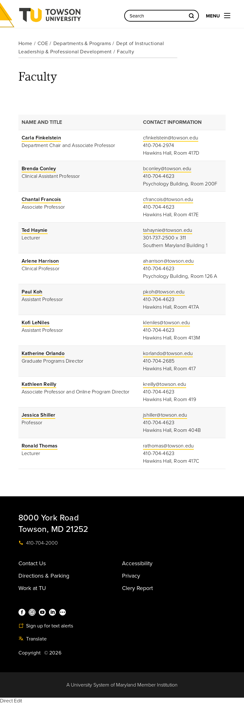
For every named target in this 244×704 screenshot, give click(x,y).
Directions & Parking (43, 575)
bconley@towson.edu (167, 168)
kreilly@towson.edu (164, 384)
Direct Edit (11, 701)
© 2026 (52, 653)
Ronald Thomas (40, 446)
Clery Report (137, 588)
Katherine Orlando (43, 353)
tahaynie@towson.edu (167, 230)
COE (42, 43)
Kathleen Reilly (39, 384)
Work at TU (32, 588)
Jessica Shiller (38, 415)
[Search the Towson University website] (161, 16)
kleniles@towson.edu (166, 322)
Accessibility (137, 563)
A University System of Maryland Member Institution (122, 685)
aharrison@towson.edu (168, 261)
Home (25, 43)
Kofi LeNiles (36, 322)
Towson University (66, 17)
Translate (32, 639)
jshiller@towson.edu (165, 415)
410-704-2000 (38, 543)
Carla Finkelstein (41, 138)
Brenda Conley (39, 168)
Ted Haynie (35, 230)
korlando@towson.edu (168, 353)
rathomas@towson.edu (168, 446)
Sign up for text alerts (45, 626)
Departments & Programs (82, 43)
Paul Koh (32, 292)
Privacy (131, 575)
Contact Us (32, 563)
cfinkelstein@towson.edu (170, 138)
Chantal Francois (41, 199)
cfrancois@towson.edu (168, 199)
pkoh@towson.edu (164, 292)
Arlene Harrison (40, 261)
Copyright (29, 653)
